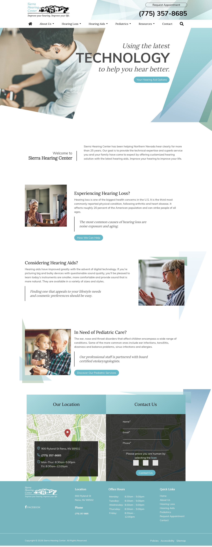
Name (127, 421)
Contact (167, 23)
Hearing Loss (70, 23)
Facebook (33, 507)
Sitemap (181, 540)
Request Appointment (166, 5)
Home (30, 24)
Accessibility (167, 540)
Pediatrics (121, 23)
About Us (45, 23)
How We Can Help (88, 237)
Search (181, 24)
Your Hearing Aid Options (152, 79)
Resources (145, 23)
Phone (127, 443)
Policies (154, 540)
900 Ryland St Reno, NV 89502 (60, 448)
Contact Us (146, 473)
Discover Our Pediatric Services (96, 372)
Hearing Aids (97, 23)
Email (126, 432)
